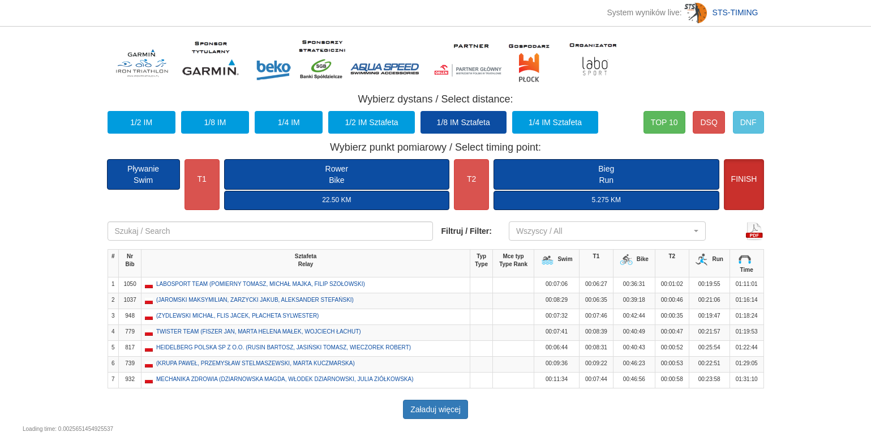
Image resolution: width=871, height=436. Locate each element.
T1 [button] (201, 178)
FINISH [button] (744, 178)
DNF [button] (748, 122)
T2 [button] (471, 178)
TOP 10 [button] (664, 122)
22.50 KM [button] (336, 200)
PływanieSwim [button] (143, 174)
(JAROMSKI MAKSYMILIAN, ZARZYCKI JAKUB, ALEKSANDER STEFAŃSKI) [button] (255, 300)
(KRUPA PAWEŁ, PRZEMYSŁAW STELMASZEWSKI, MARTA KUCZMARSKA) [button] (255, 363)
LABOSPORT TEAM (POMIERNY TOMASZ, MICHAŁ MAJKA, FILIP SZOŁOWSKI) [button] (260, 284)
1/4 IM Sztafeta (555, 122)
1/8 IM (215, 122)
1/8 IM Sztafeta (463, 122)
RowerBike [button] (336, 174)
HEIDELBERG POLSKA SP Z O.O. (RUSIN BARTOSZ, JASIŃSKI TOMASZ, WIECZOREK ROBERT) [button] (283, 347)
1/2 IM (141, 122)
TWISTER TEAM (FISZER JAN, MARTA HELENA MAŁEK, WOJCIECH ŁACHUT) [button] (258, 331)
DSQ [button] (708, 122)
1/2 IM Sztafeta (371, 122)
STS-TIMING (721, 12)
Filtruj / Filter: (466, 231)
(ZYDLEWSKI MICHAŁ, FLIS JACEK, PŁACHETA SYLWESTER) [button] (237, 316)
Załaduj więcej (435, 409)
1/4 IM (289, 122)
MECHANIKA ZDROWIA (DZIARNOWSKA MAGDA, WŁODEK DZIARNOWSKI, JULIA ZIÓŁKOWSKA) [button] (285, 379)
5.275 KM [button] (606, 200)
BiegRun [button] (606, 174)
